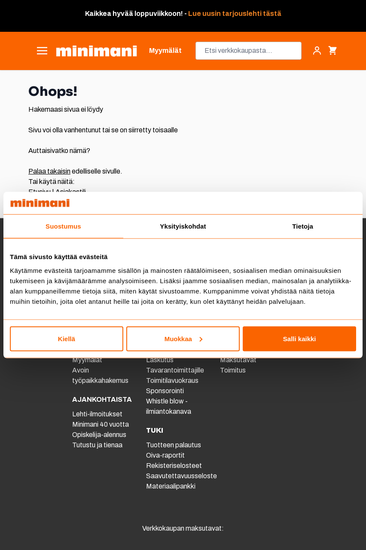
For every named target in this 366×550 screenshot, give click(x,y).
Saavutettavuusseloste (181, 476)
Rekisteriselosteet (174, 465)
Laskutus (160, 360)
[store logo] (96, 51)
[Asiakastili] (317, 51)
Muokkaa (183, 338)
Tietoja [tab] (302, 226)
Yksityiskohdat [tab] (183, 226)
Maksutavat (238, 360)
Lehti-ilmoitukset (97, 414)
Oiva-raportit (165, 455)
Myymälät (87, 360)
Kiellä (66, 338)
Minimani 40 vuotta (100, 424)
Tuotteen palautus (174, 445)
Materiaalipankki (170, 486)
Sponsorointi (165, 390)
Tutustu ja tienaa (97, 445)
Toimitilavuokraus (172, 380)
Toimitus (233, 370)
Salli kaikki (299, 338)
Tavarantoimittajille (175, 370)
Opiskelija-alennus (99, 434)
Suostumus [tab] (63, 226)
